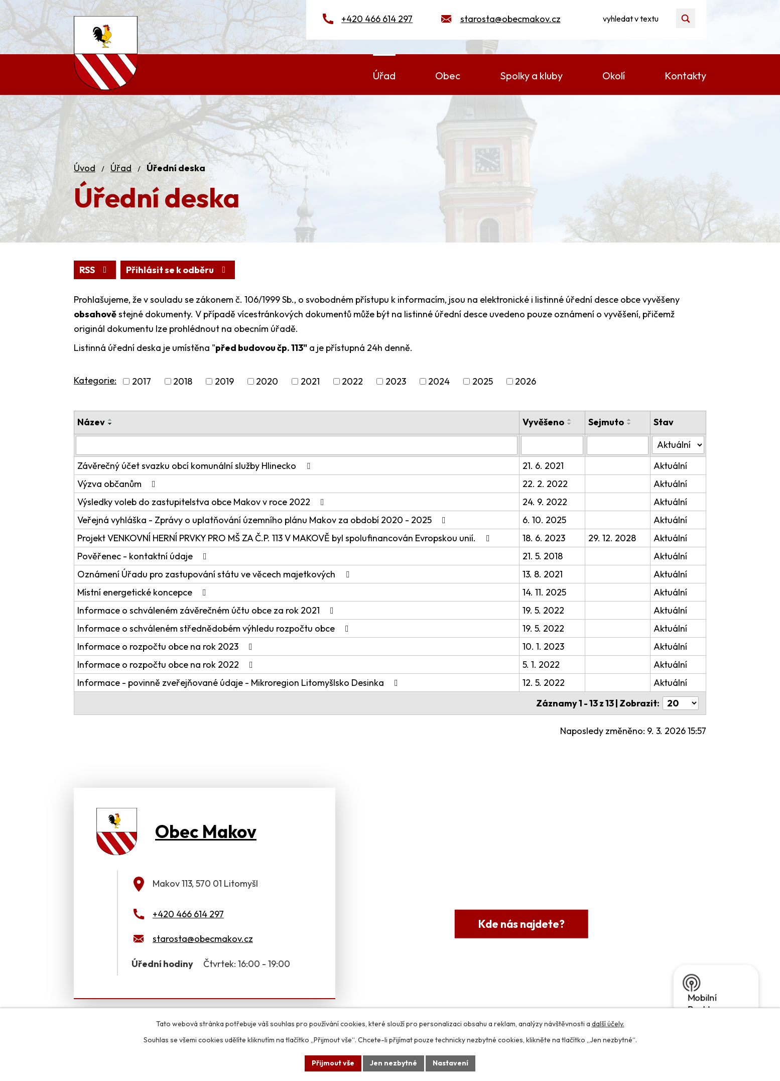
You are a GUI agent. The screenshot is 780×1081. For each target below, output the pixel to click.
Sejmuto (606, 422)
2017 (141, 381)
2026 (525, 381)
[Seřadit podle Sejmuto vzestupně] (629, 420)
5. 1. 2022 (541, 664)
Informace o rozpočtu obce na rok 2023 (166, 646)
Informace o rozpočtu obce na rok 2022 (167, 664)
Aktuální (670, 465)
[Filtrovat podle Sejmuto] (618, 445)
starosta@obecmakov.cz (510, 19)
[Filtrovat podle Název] (296, 445)
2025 (482, 381)
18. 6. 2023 (544, 538)
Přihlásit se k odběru (178, 270)
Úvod (84, 168)
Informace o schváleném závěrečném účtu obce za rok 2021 (207, 610)
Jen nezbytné (393, 1062)
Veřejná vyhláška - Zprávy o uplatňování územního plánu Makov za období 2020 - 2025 (263, 520)
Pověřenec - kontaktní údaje (144, 556)
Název (91, 422)
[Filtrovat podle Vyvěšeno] (552, 445)
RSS (95, 270)
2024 (439, 381)
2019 (224, 381)
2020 (267, 381)
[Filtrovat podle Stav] (678, 445)
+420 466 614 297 (377, 19)
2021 (310, 381)
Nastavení (450, 1062)
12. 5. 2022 (544, 682)
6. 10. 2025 (544, 520)
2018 (182, 381)
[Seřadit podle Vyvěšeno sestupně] (569, 424)
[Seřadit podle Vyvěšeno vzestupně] (569, 420)
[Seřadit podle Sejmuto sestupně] (629, 424)
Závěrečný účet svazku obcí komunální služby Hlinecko (195, 465)
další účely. (608, 1023)
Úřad (121, 168)
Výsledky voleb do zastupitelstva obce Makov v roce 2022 (202, 502)
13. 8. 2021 (543, 574)
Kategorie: (95, 380)
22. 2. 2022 (545, 484)
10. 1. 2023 (543, 646)
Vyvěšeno (543, 422)
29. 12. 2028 (612, 538)
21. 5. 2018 (543, 556)
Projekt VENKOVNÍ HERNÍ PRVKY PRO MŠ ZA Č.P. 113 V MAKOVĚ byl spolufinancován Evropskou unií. (285, 538)
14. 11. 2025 (544, 592)
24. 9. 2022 (545, 502)
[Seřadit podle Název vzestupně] (110, 420)
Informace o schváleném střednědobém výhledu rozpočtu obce (215, 628)
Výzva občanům (118, 484)
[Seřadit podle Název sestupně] (110, 424)
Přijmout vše (333, 1062)
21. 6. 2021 (543, 465)
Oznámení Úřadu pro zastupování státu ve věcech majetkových (215, 574)
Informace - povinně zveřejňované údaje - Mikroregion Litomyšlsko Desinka (239, 682)
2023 (395, 381)
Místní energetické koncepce (143, 592)
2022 (352, 381)
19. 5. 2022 (543, 610)
